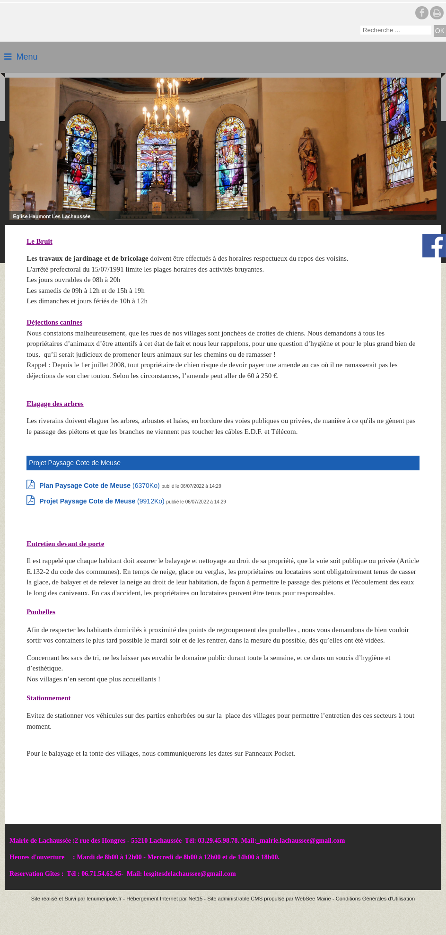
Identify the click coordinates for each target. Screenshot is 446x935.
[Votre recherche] (395, 30)
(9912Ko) (102, 501)
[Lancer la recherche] (440, 31)
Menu (26, 57)
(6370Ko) (100, 485)
